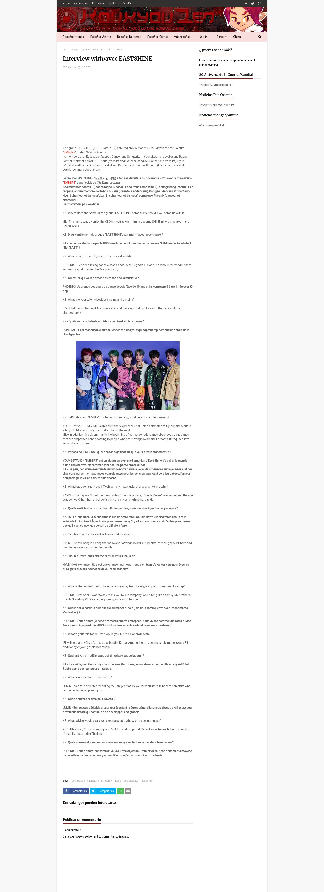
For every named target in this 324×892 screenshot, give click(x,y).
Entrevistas (98, 3)
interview (106, 780)
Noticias (114, 3)
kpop (118, 780)
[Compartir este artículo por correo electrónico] (128, 791)
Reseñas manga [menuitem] (73, 36)
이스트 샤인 (77, 49)
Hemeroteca (81, 3)
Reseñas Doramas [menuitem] (129, 36)
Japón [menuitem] (203, 36)
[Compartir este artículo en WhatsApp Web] (120, 791)
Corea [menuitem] (220, 36)
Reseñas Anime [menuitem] (100, 36)
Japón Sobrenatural (243, 60)
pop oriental (131, 780)
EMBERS (69, 152)
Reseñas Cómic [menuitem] (157, 36)
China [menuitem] (237, 36)
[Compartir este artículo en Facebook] (76, 791)
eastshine (93, 780)
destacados (78, 780)
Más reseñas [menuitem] (182, 36)
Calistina (71, 67)
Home (66, 3)
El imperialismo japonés (213, 60)
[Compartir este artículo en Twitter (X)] (103, 791)
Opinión (127, 3)
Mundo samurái (208, 64)
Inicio (66, 49)
